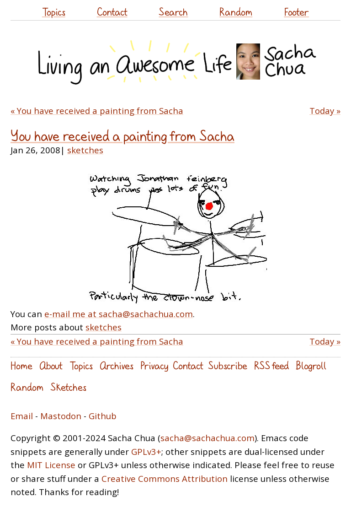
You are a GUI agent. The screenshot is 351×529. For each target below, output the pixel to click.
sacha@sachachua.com (207, 437)
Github (103, 415)
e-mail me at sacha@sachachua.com (118, 313)
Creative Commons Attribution (164, 478)
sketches (85, 150)
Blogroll (311, 365)
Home (21, 365)
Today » (324, 110)
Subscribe (227, 365)
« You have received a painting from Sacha (97, 110)
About (51, 365)
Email (22, 415)
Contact (112, 11)
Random (235, 11)
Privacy (154, 365)
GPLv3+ (146, 451)
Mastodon (60, 415)
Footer (296, 11)
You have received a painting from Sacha (122, 135)
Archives (116, 365)
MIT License (51, 464)
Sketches (68, 387)
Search (173, 11)
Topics (53, 11)
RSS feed (271, 365)
